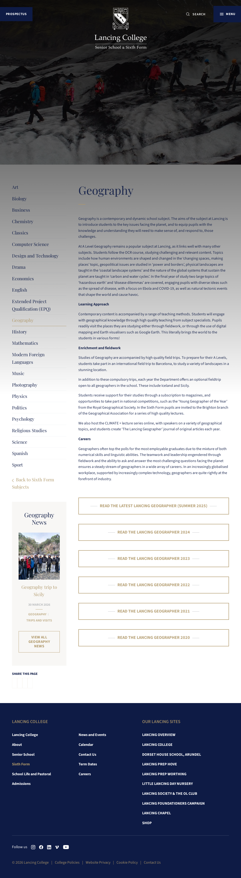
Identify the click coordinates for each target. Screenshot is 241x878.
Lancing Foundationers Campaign (173, 803)
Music (18, 373)
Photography (24, 385)
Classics (20, 232)
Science (19, 442)
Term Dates (88, 764)
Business (21, 210)
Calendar (86, 744)
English (19, 290)
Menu (230, 14)
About (17, 744)
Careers (85, 774)
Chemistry (22, 221)
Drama (18, 267)
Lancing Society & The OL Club (169, 793)
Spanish (20, 453)
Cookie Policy (127, 862)
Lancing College (25, 734)
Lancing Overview (158, 734)
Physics (19, 396)
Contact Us (87, 754)
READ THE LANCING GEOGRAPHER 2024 (153, 532)
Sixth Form (21, 764)
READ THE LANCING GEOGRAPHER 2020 (153, 638)
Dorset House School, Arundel (171, 754)
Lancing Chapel (156, 813)
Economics (23, 278)
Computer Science (30, 244)
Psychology (23, 419)
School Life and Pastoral (31, 774)
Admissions (21, 783)
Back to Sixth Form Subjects (33, 483)
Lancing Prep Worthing (164, 774)
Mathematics (25, 343)
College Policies (67, 862)
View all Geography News (39, 642)
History (19, 331)
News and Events (92, 734)
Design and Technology (35, 256)
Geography (23, 320)
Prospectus (16, 14)
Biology (19, 198)
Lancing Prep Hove (159, 764)
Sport (17, 465)
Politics (19, 407)
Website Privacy (98, 862)
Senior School (23, 754)
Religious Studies (29, 430)
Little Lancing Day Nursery (167, 783)
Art (15, 187)
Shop (147, 823)
